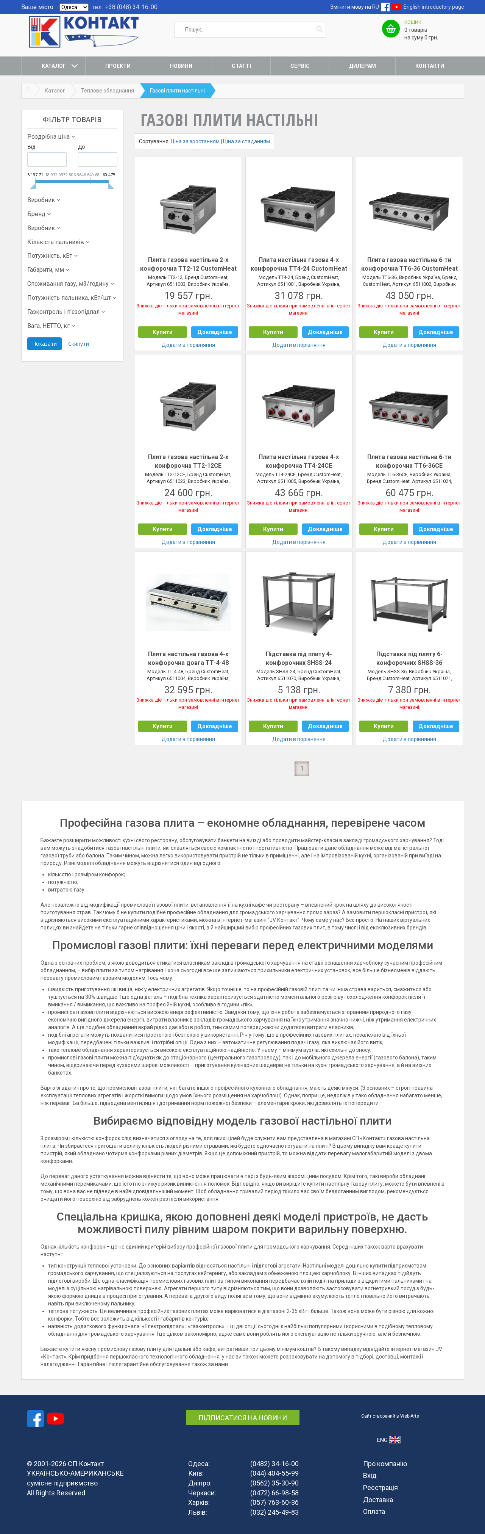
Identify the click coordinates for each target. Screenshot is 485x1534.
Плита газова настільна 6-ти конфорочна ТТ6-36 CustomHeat (409, 264)
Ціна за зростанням (195, 141)
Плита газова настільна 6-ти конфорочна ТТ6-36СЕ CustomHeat (409, 461)
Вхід (370, 1475)
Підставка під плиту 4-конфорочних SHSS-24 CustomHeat (299, 658)
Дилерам (362, 66)
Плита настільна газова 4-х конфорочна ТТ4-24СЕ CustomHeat (299, 461)
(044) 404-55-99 (274, 1473)
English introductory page (434, 7)
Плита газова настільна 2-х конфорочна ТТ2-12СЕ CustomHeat (188, 461)
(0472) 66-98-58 (274, 1493)
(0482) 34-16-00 (274, 1464)
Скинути (78, 343)
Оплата (374, 1511)
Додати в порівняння (188, 345)
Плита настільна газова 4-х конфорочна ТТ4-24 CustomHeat (299, 264)
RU (375, 7)
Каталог (54, 66)
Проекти (118, 66)
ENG (388, 1439)
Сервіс (300, 66)
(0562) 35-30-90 (274, 1483)
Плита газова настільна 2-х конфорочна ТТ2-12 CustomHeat (188, 264)
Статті (241, 66)
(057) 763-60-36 (274, 1502)
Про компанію (385, 1464)
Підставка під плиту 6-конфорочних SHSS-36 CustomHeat (409, 658)
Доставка (378, 1500)
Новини (181, 66)
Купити (163, 332)
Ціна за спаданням (246, 141)
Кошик (412, 22)
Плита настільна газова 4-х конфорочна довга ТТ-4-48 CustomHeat (188, 658)
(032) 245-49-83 (274, 1512)
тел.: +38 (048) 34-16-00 (125, 7)
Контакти (429, 66)
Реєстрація (380, 1488)
